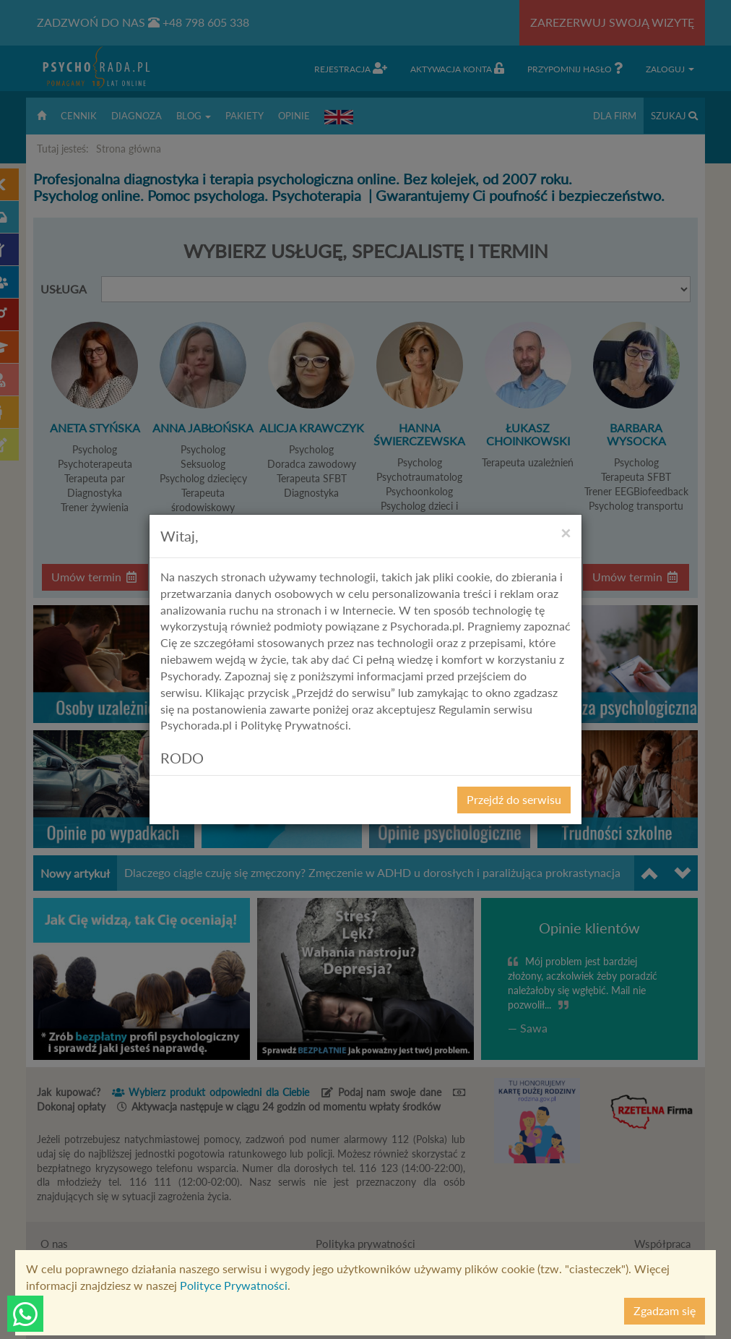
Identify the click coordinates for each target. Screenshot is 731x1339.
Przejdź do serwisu (514, 799)
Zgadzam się (664, 1310)
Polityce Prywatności (233, 1285)
